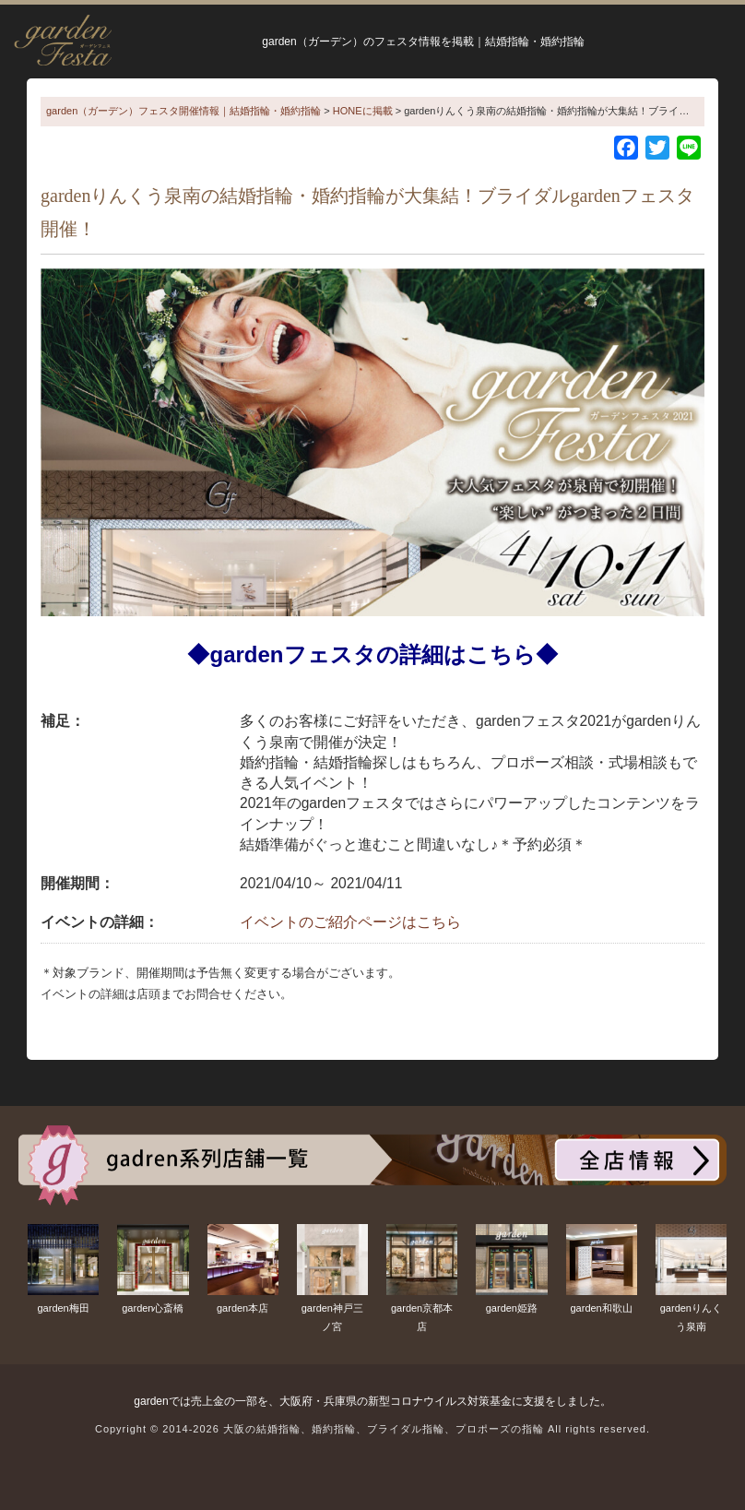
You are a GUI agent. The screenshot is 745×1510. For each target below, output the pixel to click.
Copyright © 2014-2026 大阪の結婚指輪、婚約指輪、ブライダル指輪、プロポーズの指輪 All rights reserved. (372, 1428)
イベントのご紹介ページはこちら (350, 922)
